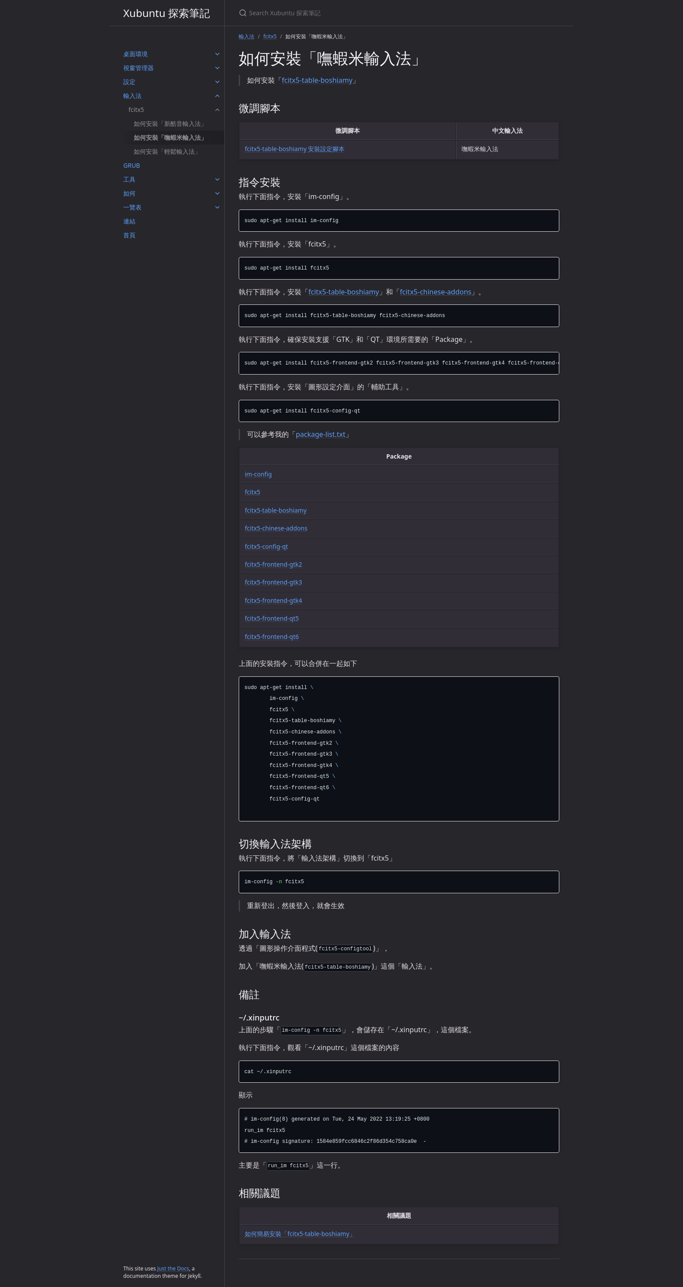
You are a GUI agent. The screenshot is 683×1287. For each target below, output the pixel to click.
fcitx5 (136, 109)
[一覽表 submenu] (217, 207)
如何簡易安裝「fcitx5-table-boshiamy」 (300, 1234)
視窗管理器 (138, 68)
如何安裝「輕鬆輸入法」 (167, 151)
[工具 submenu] (217, 179)
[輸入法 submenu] (217, 96)
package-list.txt (320, 434)
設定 (129, 82)
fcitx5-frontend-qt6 (272, 636)
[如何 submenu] (217, 193)
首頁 (129, 235)
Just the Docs (173, 1268)
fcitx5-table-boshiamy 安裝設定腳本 (295, 149)
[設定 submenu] (217, 82)
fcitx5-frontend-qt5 (272, 618)
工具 (129, 179)
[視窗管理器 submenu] (217, 68)
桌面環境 (135, 54)
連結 (129, 221)
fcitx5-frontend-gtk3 (273, 582)
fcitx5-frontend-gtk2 (273, 564)
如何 (129, 193)
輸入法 (132, 95)
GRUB (131, 165)
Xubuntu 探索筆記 (166, 13)
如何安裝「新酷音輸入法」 (170, 123)
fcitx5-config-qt (266, 546)
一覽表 (132, 207)
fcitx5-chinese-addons (435, 292)
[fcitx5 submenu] (217, 110)
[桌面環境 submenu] (217, 54)
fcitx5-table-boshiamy (317, 80)
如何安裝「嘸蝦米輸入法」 (170, 137)
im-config (258, 474)
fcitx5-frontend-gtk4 (273, 600)
